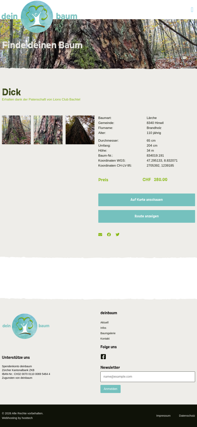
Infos (103, 327)
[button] (192, 10)
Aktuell (104, 322)
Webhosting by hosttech (17, 418)
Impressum (163, 415)
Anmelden (110, 389)
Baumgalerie (108, 333)
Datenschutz (187, 415)
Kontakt (104, 338)
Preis (103, 180)
